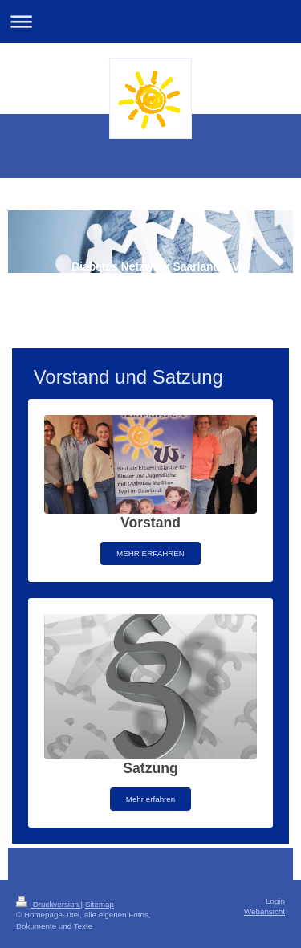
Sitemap (99, 904)
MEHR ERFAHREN (150, 553)
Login (275, 901)
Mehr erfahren (151, 799)
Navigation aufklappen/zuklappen (150, 21)
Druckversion (48, 904)
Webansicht (264, 911)
